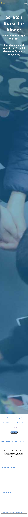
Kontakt (14, 432)
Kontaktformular (14, 427)
